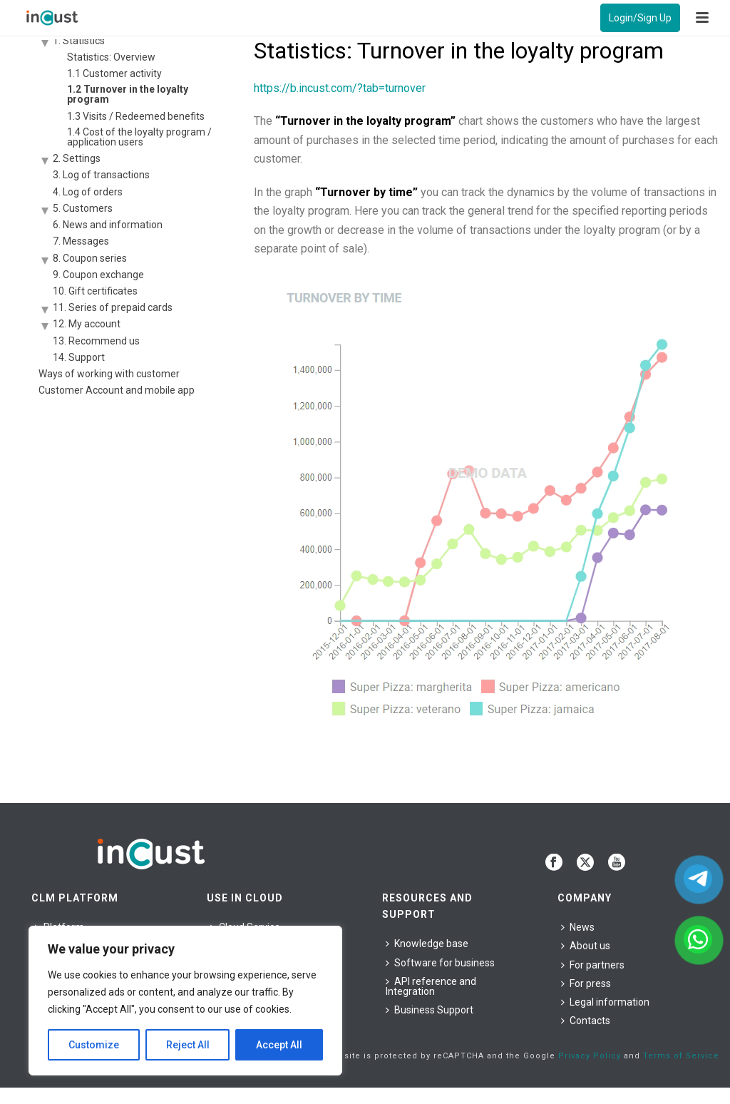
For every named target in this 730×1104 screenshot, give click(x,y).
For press (586, 983)
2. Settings (77, 158)
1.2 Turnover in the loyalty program (127, 94)
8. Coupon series (90, 258)
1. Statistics (79, 40)
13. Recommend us (96, 341)
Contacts (585, 1020)
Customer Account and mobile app (116, 390)
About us (585, 945)
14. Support (79, 357)
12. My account (86, 323)
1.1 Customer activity (114, 73)
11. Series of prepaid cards (113, 307)
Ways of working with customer (109, 373)
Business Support (429, 1010)
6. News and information (108, 224)
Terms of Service (681, 1055)
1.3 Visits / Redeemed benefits (136, 116)
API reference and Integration (431, 986)
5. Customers (83, 208)
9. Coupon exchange (98, 274)
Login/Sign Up (640, 18)
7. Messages (81, 241)
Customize (93, 1045)
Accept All (279, 1045)
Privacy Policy (589, 1055)
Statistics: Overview (111, 57)
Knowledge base (427, 943)
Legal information (605, 1002)
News (578, 927)
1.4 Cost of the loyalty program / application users (139, 137)
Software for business (440, 962)
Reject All (188, 1045)
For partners (592, 965)
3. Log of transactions (101, 174)
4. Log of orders (88, 192)
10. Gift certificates (95, 291)
